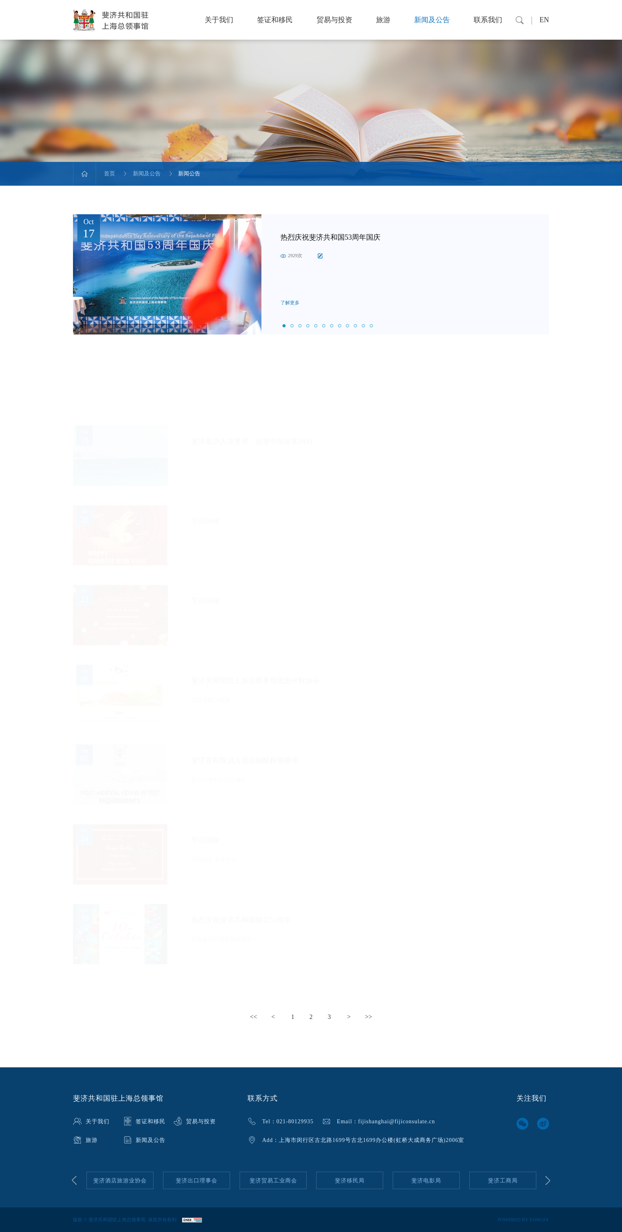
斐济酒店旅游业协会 (120, 1181)
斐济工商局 (503, 1181)
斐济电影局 (426, 1181)
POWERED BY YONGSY (523, 1219)
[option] (311, 274)
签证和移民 (275, 20)
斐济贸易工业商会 (273, 1181)
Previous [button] (74, 1180)
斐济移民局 (350, 1181)
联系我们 (488, 20)
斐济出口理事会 (196, 1181)
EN (544, 20)
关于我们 (219, 20)
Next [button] (547, 1180)
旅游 (383, 20)
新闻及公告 (432, 20)
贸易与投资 (334, 20)
